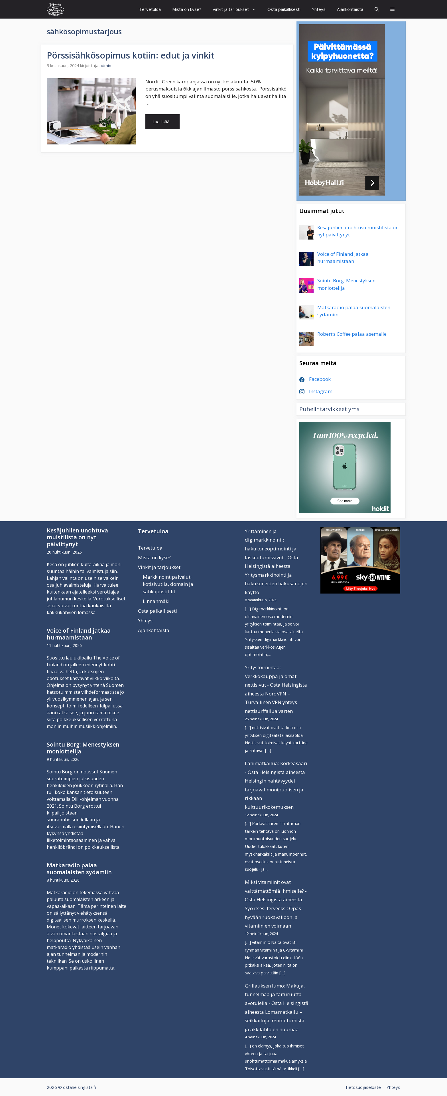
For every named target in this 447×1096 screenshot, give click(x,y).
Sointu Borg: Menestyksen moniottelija (83, 748)
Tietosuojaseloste (363, 1087)
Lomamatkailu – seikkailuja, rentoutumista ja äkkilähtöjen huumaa (274, 1021)
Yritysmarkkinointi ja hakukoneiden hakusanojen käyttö (276, 584)
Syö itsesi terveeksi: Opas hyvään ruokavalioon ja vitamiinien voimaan (273, 917)
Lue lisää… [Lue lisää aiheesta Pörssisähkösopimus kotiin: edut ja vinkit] (162, 121)
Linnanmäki (156, 601)
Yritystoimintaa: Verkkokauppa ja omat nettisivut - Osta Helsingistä (276, 676)
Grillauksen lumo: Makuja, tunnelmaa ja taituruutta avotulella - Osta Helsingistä (276, 994)
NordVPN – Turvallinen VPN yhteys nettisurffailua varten (271, 702)
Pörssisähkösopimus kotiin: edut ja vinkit (130, 55)
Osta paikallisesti (283, 9)
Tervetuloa (150, 9)
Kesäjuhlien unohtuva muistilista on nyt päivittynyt (77, 537)
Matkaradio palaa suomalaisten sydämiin (79, 868)
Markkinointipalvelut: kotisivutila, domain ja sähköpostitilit (168, 584)
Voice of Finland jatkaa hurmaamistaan (79, 634)
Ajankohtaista (350, 9)
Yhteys (319, 9)
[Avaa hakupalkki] (377, 9)
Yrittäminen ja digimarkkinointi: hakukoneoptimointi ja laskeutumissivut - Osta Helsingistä (271, 548)
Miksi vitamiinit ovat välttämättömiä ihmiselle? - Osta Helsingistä (276, 891)
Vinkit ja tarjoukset (237, 9)
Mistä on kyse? (186, 9)
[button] (392, 9)
